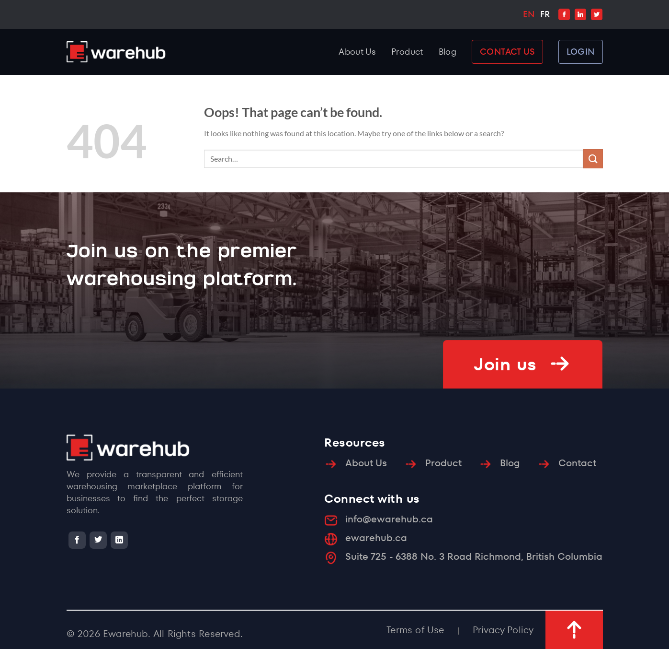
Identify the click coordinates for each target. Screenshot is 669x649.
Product (407, 52)
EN (528, 14)
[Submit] (592, 158)
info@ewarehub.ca (389, 519)
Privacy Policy (503, 630)
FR (545, 14)
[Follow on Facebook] (77, 540)
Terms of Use (415, 630)
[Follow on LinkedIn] (119, 540)
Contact (577, 463)
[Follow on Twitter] (98, 540)
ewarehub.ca (376, 537)
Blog (447, 52)
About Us (357, 52)
